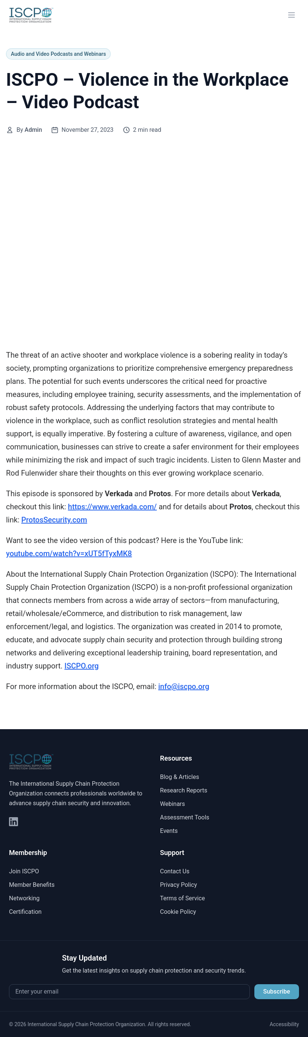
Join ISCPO (24, 871)
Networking (24, 898)
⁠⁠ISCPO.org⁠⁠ (82, 665)
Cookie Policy (178, 911)
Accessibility (284, 1024)
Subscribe (276, 991)
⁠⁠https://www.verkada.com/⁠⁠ (112, 506)
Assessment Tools (184, 817)
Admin (33, 129)
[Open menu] (291, 14)
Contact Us (175, 871)
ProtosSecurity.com (54, 519)
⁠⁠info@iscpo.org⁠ (183, 686)
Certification (25, 911)
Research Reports (183, 790)
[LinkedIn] (13, 821)
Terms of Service (182, 898)
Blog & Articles (179, 776)
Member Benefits (31, 884)
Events (169, 830)
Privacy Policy (178, 884)
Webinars (172, 803)
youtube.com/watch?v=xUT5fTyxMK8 (69, 553)
